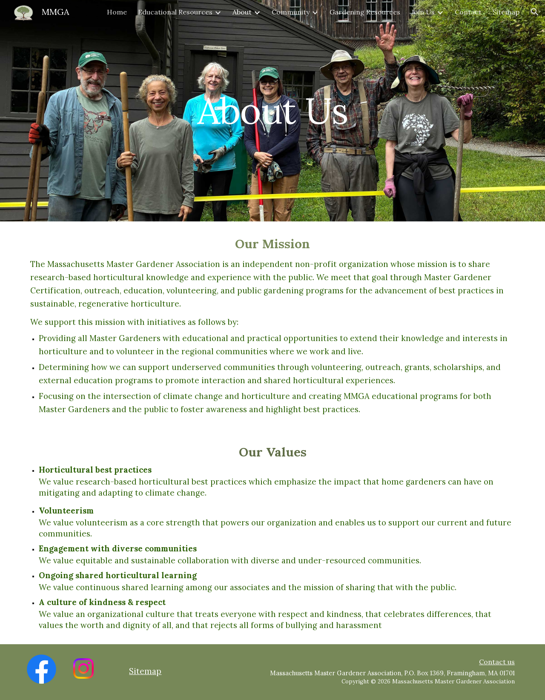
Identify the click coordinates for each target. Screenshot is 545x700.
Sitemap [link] (506, 12)
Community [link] (291, 12)
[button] (535, 12)
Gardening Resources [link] (365, 12)
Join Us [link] (423, 12)
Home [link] (117, 12)
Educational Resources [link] (175, 12)
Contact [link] (468, 12)
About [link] (242, 12)
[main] (272, 110)
